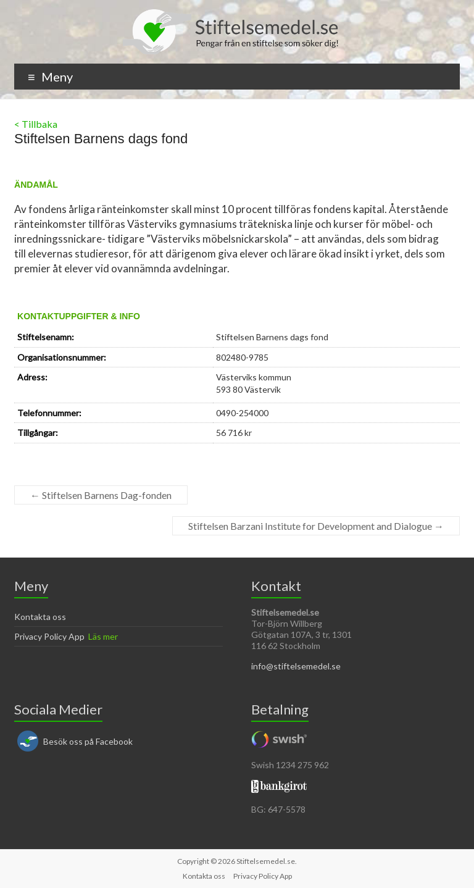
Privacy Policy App (49, 636)
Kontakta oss (40, 616)
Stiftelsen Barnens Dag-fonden (101, 495)
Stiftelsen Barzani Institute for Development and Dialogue (316, 526)
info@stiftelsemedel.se (296, 666)
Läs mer (103, 636)
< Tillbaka (35, 124)
